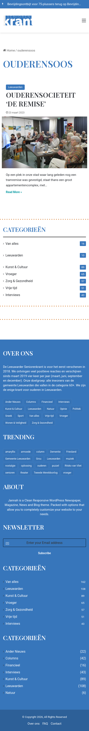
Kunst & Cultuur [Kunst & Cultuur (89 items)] (13, 408)
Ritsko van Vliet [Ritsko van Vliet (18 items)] (73, 465)
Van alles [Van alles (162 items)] (34, 415)
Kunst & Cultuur (17, 267)
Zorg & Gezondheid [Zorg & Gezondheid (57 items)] (42, 422)
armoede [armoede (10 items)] (25, 451)
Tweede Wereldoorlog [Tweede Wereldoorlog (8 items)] (46, 472)
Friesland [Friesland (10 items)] (71, 451)
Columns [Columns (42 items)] (31, 401)
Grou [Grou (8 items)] (38, 458)
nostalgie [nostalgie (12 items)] (10, 465)
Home (9, 50)
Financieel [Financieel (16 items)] (47, 401)
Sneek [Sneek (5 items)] (8, 415)
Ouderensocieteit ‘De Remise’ (40, 99)
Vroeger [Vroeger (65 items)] (63, 415)
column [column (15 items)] (40, 451)
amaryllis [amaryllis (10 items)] (10, 451)
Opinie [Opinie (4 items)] (63, 408)
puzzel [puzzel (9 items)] (55, 465)
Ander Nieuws (16, 651)
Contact (56, 723)
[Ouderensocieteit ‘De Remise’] (44, 142)
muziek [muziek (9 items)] (70, 458)
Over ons (34, 723)
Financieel (13, 665)
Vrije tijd (11, 288)
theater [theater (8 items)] (24, 472)
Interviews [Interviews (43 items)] (64, 401)
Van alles (12, 244)
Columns (12, 658)
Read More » (14, 192)
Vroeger (11, 274)
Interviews (13, 295)
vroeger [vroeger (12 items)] (67, 472)
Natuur (10, 693)
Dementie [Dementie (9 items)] (55, 451)
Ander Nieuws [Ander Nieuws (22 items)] (12, 401)
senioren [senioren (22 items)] (10, 472)
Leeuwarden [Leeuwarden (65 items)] (53, 458)
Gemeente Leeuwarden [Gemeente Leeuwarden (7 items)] (17, 458)
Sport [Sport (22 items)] (21, 415)
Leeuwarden (15, 87)
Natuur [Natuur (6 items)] (50, 408)
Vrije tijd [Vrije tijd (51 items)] (49, 415)
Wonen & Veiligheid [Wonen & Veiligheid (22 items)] (15, 422)
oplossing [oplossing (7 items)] (26, 465)
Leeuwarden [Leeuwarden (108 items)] (34, 408)
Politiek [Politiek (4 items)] (77, 408)
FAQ (45, 723)
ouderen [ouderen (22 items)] (41, 465)
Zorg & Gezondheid (19, 281)
